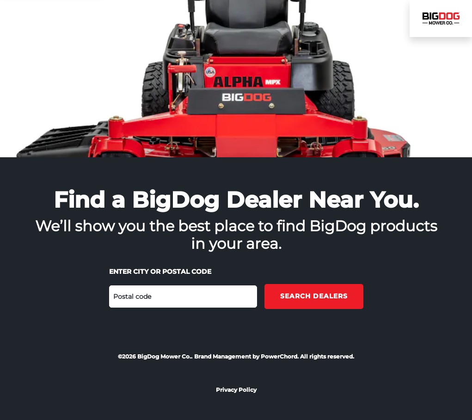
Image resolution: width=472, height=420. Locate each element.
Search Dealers (314, 296)
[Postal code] (183, 296)
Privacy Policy (236, 389)
